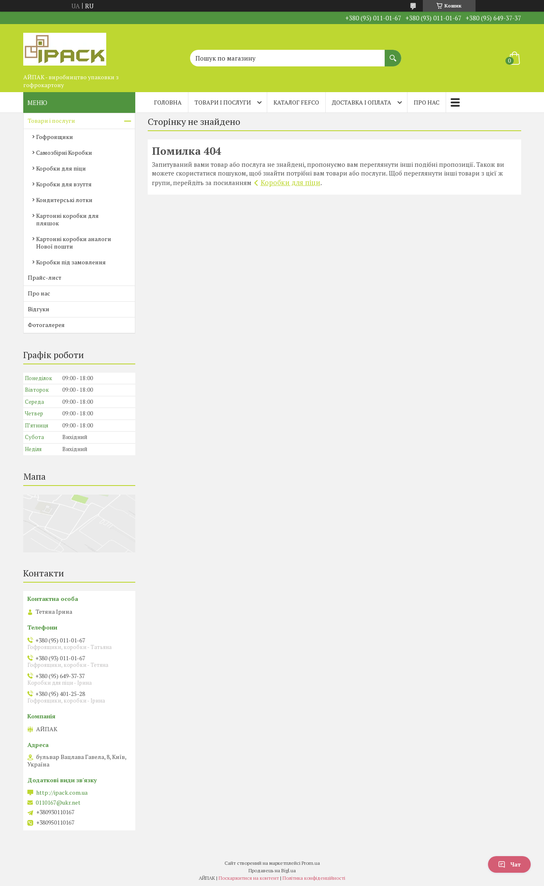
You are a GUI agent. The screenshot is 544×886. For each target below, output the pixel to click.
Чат (509, 864)
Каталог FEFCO (296, 102)
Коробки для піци (290, 182)
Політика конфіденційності (314, 878)
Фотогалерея (46, 325)
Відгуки (38, 309)
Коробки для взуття (64, 184)
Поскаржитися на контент (249, 878)
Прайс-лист (44, 277)
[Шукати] (393, 54)
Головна (168, 102)
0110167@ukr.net (58, 802)
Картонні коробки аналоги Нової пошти (73, 242)
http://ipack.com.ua (62, 792)
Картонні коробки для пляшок (67, 219)
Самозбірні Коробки (64, 152)
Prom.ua (311, 863)
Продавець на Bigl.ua (272, 870)
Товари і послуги (223, 102)
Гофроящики (54, 137)
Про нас (426, 102)
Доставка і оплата (361, 102)
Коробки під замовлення (71, 262)
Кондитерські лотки (64, 200)
